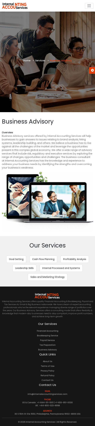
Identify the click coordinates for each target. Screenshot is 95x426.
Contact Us (47, 380)
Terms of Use (47, 366)
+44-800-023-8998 (49, 405)
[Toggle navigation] (89, 6)
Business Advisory (47, 349)
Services (40, 60)
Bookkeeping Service (47, 335)
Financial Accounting (47, 330)
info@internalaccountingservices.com (47, 394)
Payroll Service (47, 340)
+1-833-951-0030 (64, 402)
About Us (47, 361)
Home (26, 60)
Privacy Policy (47, 370)
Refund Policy (47, 375)
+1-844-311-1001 (45, 402)
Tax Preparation (47, 345)
